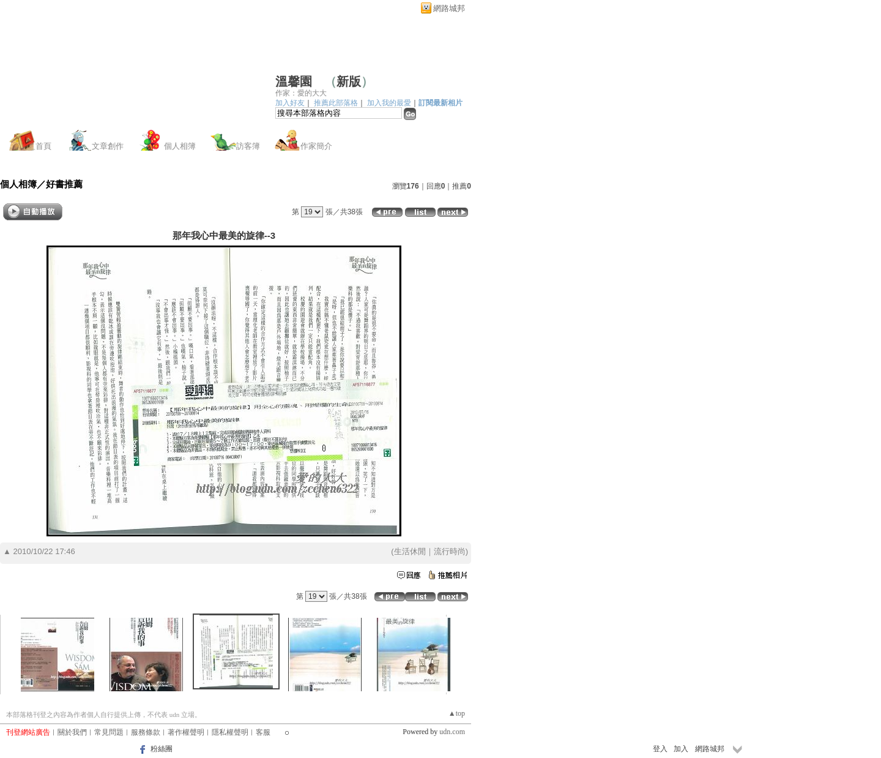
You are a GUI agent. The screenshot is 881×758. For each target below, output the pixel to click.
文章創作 (108, 146)
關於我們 (72, 732)
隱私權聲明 (230, 732)
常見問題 (109, 732)
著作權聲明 (186, 732)
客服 (263, 732)
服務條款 (145, 732)
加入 (681, 749)
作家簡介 (316, 146)
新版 (348, 81)
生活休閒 (410, 551)
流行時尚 (450, 551)
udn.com (452, 731)
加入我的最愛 (389, 103)
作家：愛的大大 (301, 93)
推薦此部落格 (336, 103)
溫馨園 (293, 81)
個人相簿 (180, 146)
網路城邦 (449, 8)
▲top (456, 713)
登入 (660, 749)
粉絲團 (162, 749)
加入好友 (290, 103)
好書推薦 (64, 184)
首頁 (43, 146)
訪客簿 (248, 146)
